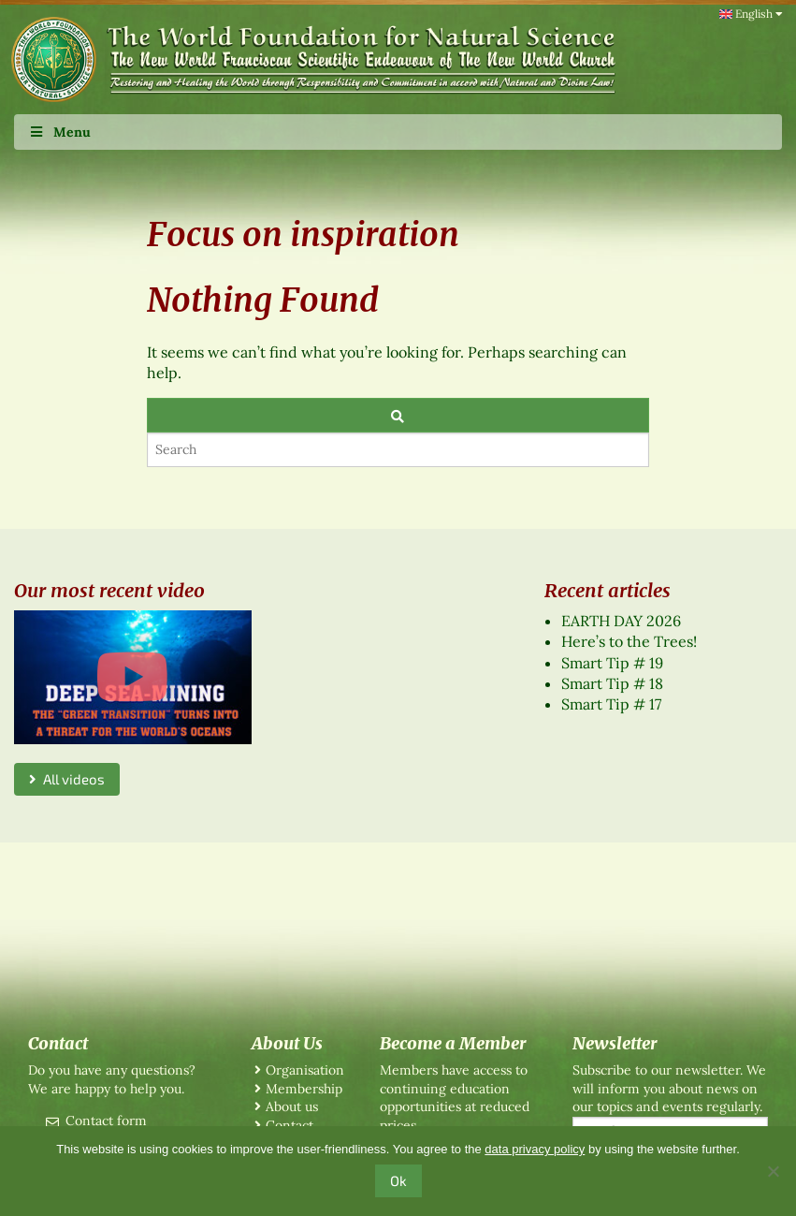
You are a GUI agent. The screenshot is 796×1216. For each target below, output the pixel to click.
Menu (59, 132)
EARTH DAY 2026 (621, 620)
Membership (304, 1088)
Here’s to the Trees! (629, 641)
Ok (398, 1180)
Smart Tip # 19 (612, 662)
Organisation (305, 1070)
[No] (772, 1171)
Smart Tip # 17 (611, 704)
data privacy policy (535, 1149)
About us (292, 1106)
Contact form (106, 1120)
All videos (67, 778)
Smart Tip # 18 (612, 683)
